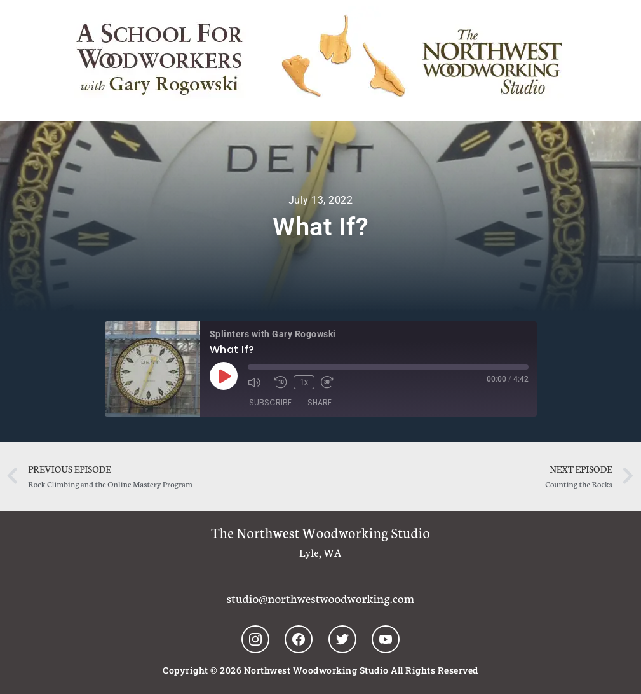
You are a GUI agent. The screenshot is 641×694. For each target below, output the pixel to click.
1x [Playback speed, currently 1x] (304, 382)
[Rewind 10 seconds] (280, 382)
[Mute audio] (258, 382)
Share (319, 402)
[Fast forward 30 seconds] (331, 382)
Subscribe (270, 402)
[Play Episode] (224, 376)
